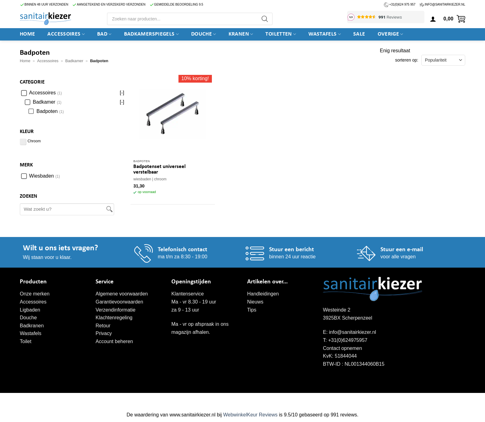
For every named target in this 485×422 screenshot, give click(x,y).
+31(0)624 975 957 (402, 4)
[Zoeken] (265, 19)
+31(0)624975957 (347, 340)
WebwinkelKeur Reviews (250, 414)
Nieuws (255, 301)
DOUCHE (203, 34)
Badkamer (74, 60)
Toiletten (280, 34)
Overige (390, 34)
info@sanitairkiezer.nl (445, 4)
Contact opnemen (342, 348)
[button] (433, 19)
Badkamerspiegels (151, 34)
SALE (359, 34)
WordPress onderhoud (115, 399)
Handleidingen (263, 293)
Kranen (241, 34)
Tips (251, 309)
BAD (104, 34)
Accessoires (66, 34)
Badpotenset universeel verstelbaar (159, 169)
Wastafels (324, 34)
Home (27, 34)
